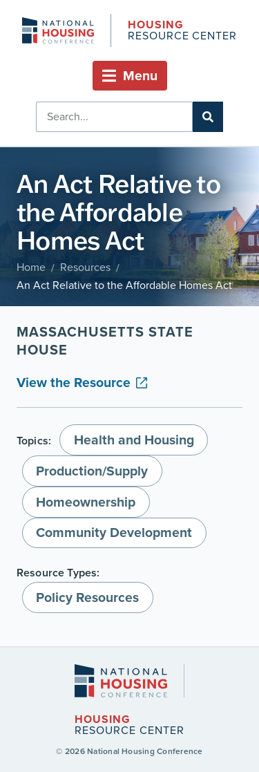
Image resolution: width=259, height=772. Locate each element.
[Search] (208, 117)
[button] (130, 76)
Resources (85, 267)
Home (31, 267)
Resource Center (182, 31)
